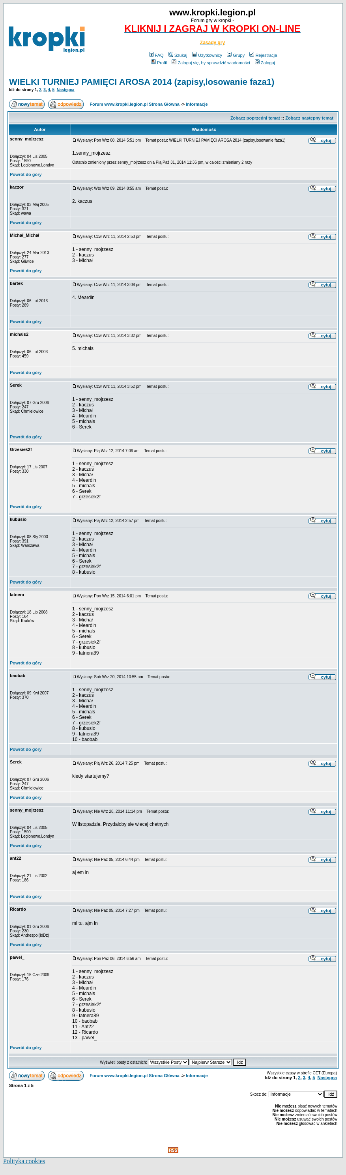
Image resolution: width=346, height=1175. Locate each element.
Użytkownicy (207, 55)
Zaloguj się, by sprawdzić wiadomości (211, 62)
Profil (159, 62)
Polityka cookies (24, 1161)
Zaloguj (265, 62)
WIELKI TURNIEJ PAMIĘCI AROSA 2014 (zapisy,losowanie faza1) (141, 82)
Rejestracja (263, 55)
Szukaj (177, 55)
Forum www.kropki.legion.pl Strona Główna (135, 104)
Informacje (197, 104)
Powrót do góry (26, 174)
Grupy (236, 55)
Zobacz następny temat (309, 118)
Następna (66, 90)
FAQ (156, 55)
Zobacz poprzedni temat (255, 118)
